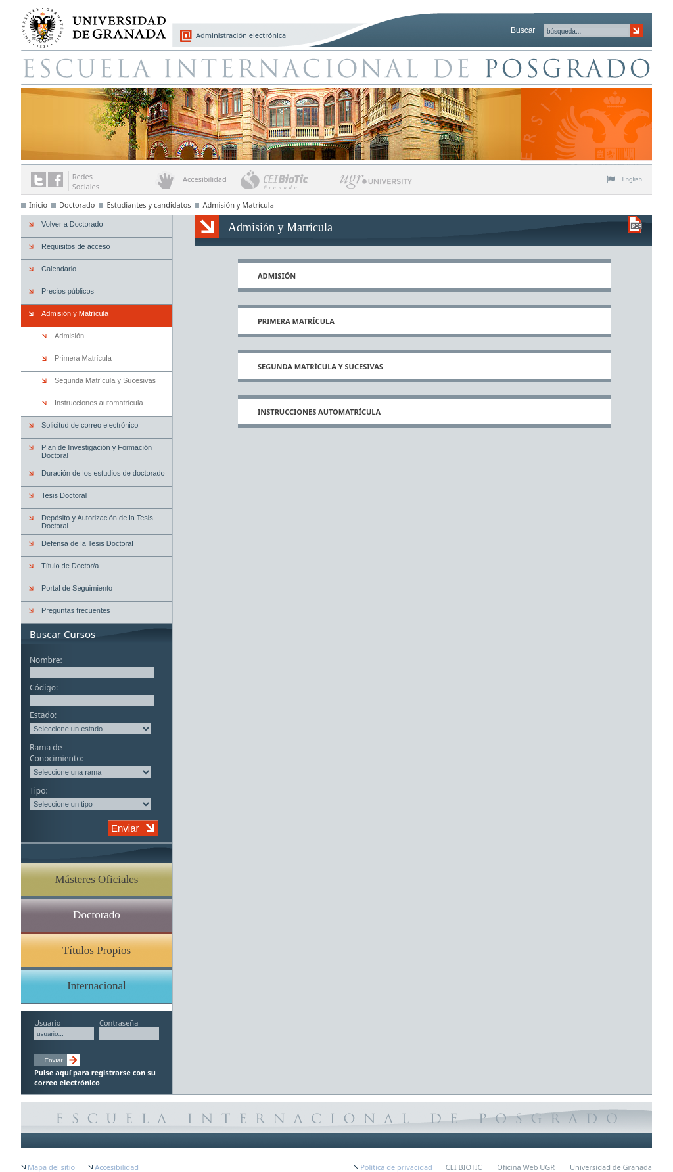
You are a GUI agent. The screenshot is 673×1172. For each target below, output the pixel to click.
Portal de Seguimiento (76, 588)
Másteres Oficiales (97, 879)
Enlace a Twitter (38, 179)
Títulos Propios (96, 950)
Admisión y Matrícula (237, 205)
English (632, 179)
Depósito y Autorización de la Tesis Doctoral (97, 522)
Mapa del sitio (51, 1167)
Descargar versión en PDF (635, 224)
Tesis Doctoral (64, 495)
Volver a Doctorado (72, 224)
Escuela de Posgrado (336, 67)
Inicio (38, 205)
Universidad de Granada (89, 20)
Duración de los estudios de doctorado (103, 473)
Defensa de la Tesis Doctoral (87, 543)
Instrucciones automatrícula (319, 412)
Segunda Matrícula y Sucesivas (320, 366)
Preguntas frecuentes (75, 610)
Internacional (96, 986)
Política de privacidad (396, 1167)
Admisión (277, 276)
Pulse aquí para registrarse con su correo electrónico (95, 1077)
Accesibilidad (117, 1167)
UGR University (376, 184)
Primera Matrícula (296, 321)
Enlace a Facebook (55, 179)
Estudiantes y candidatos (148, 205)
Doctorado (77, 205)
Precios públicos (67, 291)
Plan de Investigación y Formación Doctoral (96, 451)
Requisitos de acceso (75, 246)
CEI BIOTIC (464, 1167)
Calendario (58, 269)
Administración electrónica (241, 35)
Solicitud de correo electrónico (89, 425)
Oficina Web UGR (526, 1167)
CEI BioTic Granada (289, 179)
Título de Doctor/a (70, 566)
